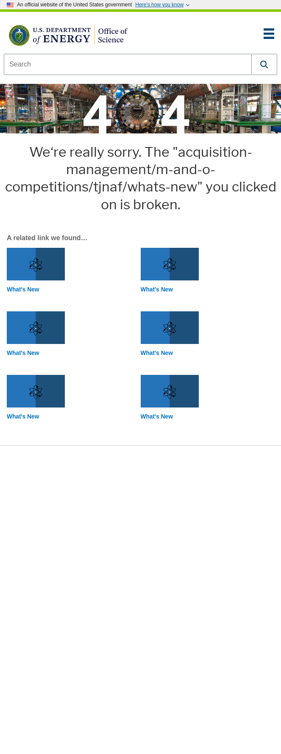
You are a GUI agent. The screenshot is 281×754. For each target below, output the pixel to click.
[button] (264, 64)
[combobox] (127, 64)
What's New (23, 289)
